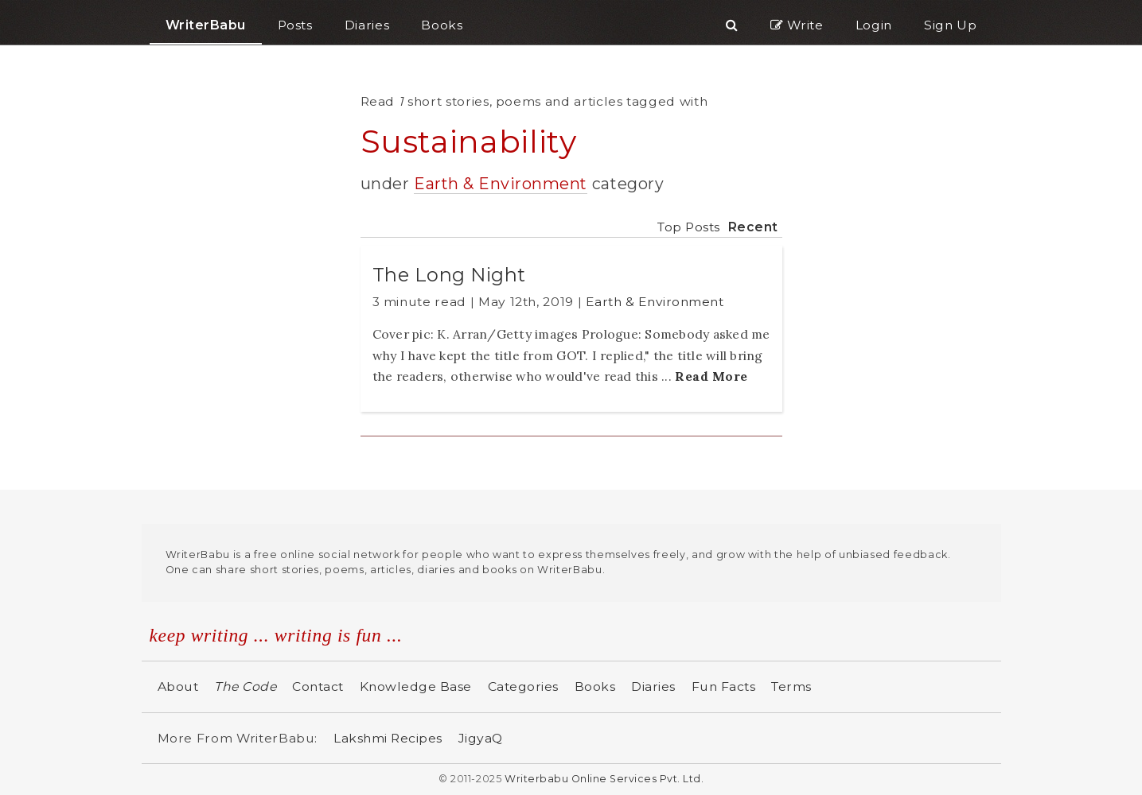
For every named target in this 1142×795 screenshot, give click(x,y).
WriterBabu (206, 25)
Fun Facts (724, 686)
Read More (711, 376)
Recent (753, 227)
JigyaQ (480, 738)
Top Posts (688, 227)
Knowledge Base (416, 686)
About (178, 686)
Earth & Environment (500, 183)
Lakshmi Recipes (387, 738)
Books (595, 686)
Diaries (653, 686)
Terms (791, 686)
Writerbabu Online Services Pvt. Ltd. (604, 779)
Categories (523, 686)
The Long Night (449, 274)
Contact (318, 686)
